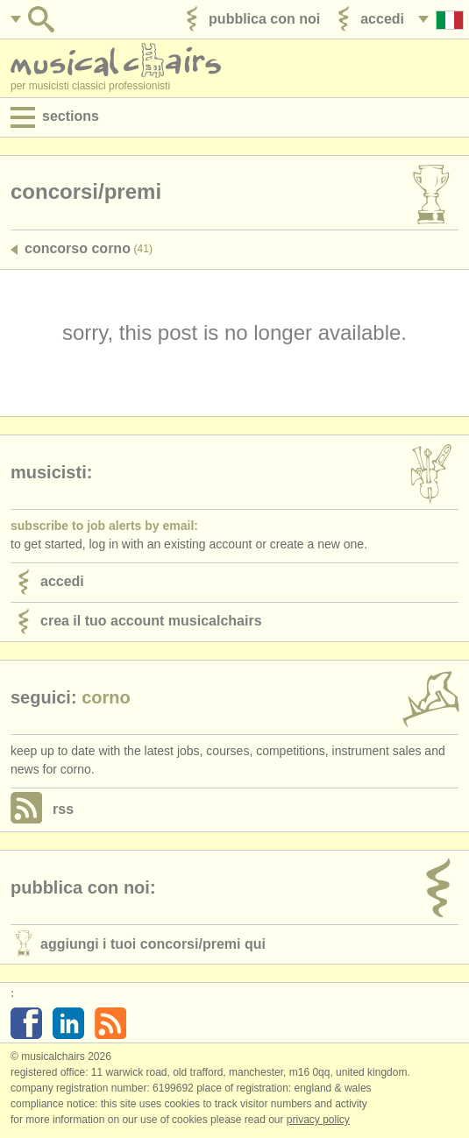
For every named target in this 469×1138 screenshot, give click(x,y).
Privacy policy (318, 1119)
